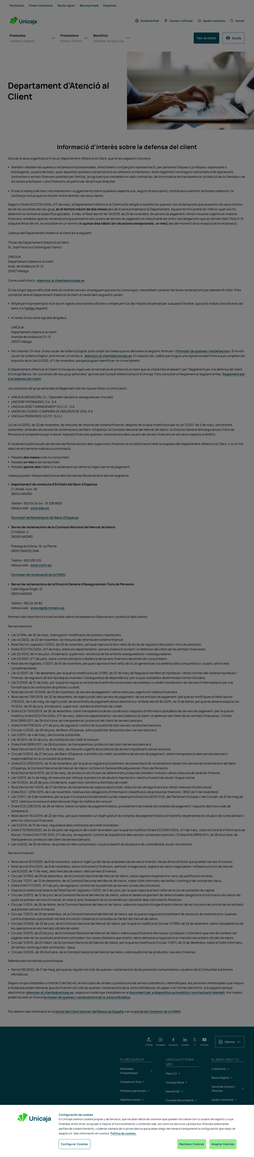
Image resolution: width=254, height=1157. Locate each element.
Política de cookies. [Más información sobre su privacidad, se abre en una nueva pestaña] (124, 1133)
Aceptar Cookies (223, 1144)
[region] (127, 1131)
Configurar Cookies (74, 1144)
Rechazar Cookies (191, 1144)
